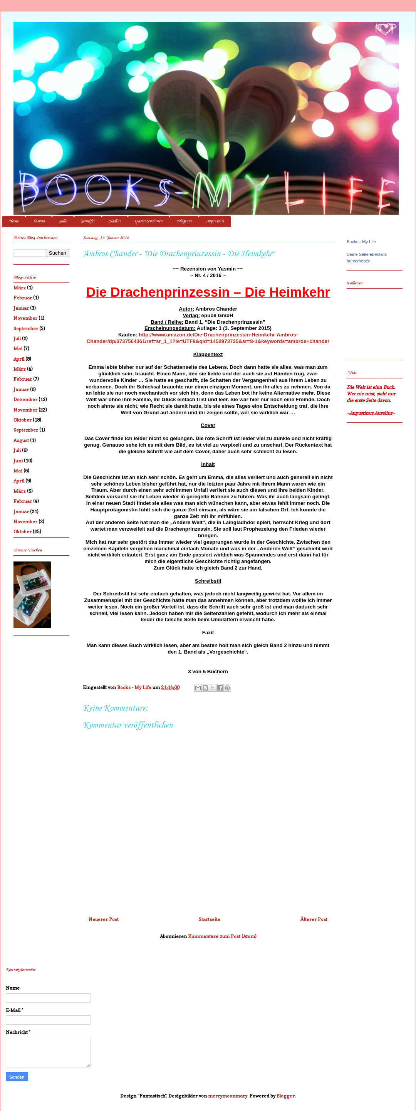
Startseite (209, 919)
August (21, 440)
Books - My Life (361, 241)
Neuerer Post (104, 919)
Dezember (25, 399)
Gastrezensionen (149, 221)
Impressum (215, 221)
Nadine (115, 221)
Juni (18, 461)
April (18, 359)
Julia (63, 221)
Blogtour (184, 221)
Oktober (22, 420)
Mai (17, 348)
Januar (21, 308)
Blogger (286, 1096)
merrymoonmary (227, 1096)
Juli (17, 338)
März (19, 288)
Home (13, 221)
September (25, 328)
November (25, 318)
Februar (22, 298)
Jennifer (88, 221)
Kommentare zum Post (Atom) (222, 936)
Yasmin (38, 221)
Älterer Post (313, 919)
